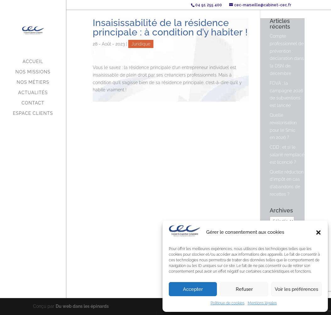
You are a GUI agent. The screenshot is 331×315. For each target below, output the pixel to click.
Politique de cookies (228, 303)
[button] (318, 232)
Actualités (33, 92)
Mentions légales (262, 303)
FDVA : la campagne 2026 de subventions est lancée (286, 94)
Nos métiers (33, 82)
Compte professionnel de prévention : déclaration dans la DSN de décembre (287, 55)
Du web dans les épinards (82, 306)
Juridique (140, 43)
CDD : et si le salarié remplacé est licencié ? (287, 155)
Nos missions (32, 72)
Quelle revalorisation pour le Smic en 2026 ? (283, 126)
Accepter (193, 289)
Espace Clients (33, 113)
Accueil (33, 61)
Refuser (244, 289)
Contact (32, 103)
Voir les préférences (296, 289)
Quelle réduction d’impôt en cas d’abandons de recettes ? (287, 183)
